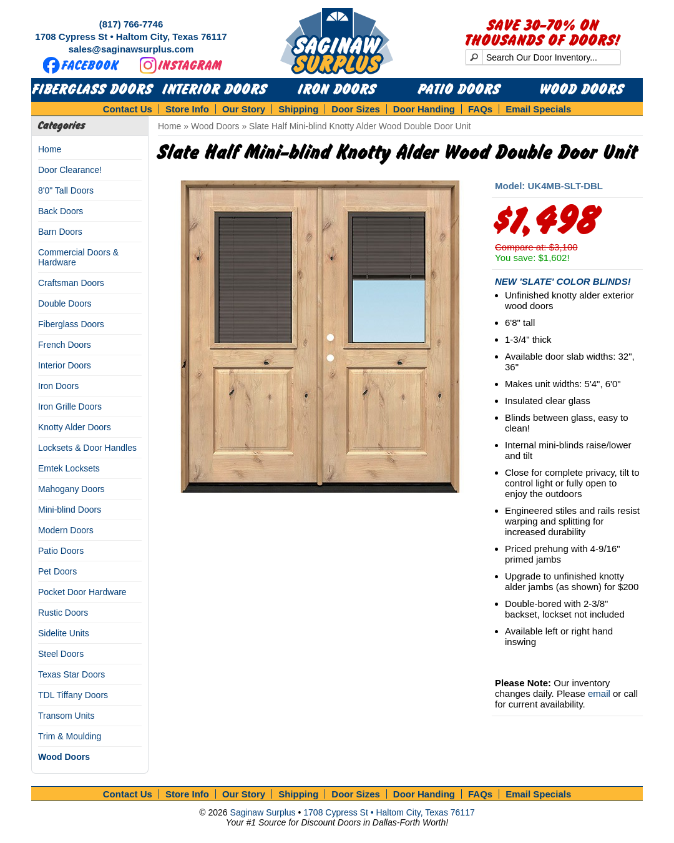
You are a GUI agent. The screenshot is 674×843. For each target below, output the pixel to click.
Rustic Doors (63, 613)
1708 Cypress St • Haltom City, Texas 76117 (131, 36)
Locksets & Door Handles (87, 448)
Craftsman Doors (71, 283)
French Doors (64, 345)
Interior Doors (215, 90)
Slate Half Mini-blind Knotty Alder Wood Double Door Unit (360, 126)
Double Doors (65, 303)
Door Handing (424, 109)
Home (49, 149)
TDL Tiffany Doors (73, 695)
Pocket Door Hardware (82, 592)
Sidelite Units (63, 633)
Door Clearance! (70, 170)
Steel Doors (61, 654)
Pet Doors (57, 571)
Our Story (243, 109)
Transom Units (66, 716)
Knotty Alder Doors (74, 427)
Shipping (298, 109)
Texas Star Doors (71, 674)
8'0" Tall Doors (66, 190)
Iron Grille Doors (70, 407)
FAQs (480, 109)
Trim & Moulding (69, 736)
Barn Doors (60, 232)
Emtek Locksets (69, 468)
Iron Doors (337, 90)
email (599, 693)
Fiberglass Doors (92, 90)
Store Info (187, 109)
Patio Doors (459, 90)
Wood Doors (582, 90)
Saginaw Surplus (263, 812)
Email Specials (538, 109)
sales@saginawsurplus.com (131, 49)
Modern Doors (66, 530)
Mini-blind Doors (69, 510)
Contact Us (127, 109)
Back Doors (60, 211)
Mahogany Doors (71, 489)
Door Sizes (355, 109)
